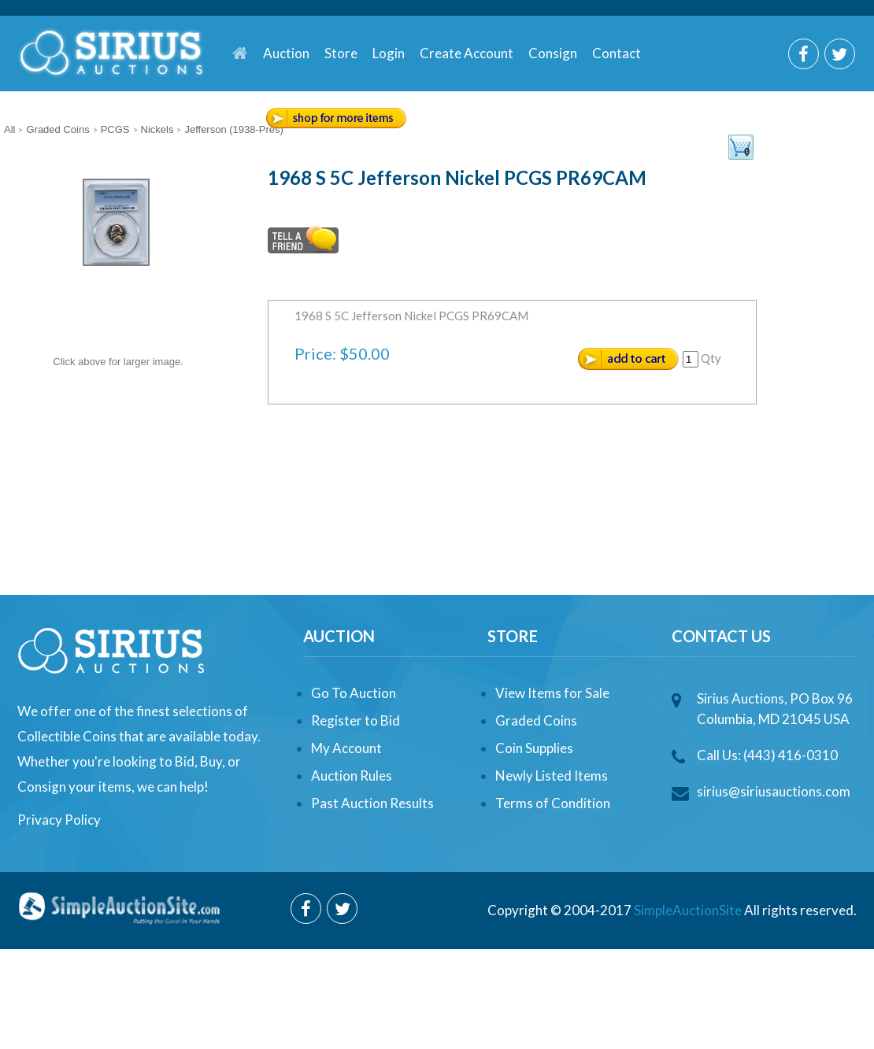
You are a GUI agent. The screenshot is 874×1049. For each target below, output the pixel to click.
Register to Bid (355, 720)
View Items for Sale (552, 693)
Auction (286, 53)
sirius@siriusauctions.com (773, 791)
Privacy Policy (59, 819)
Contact (616, 53)
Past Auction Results (372, 803)
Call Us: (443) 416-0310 (767, 755)
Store (340, 53)
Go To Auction (353, 693)
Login (388, 53)
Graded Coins (536, 720)
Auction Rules (351, 775)
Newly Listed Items (551, 775)
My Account (346, 748)
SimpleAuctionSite (688, 910)
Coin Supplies (534, 748)
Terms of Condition (552, 803)
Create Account (466, 53)
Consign (552, 53)
